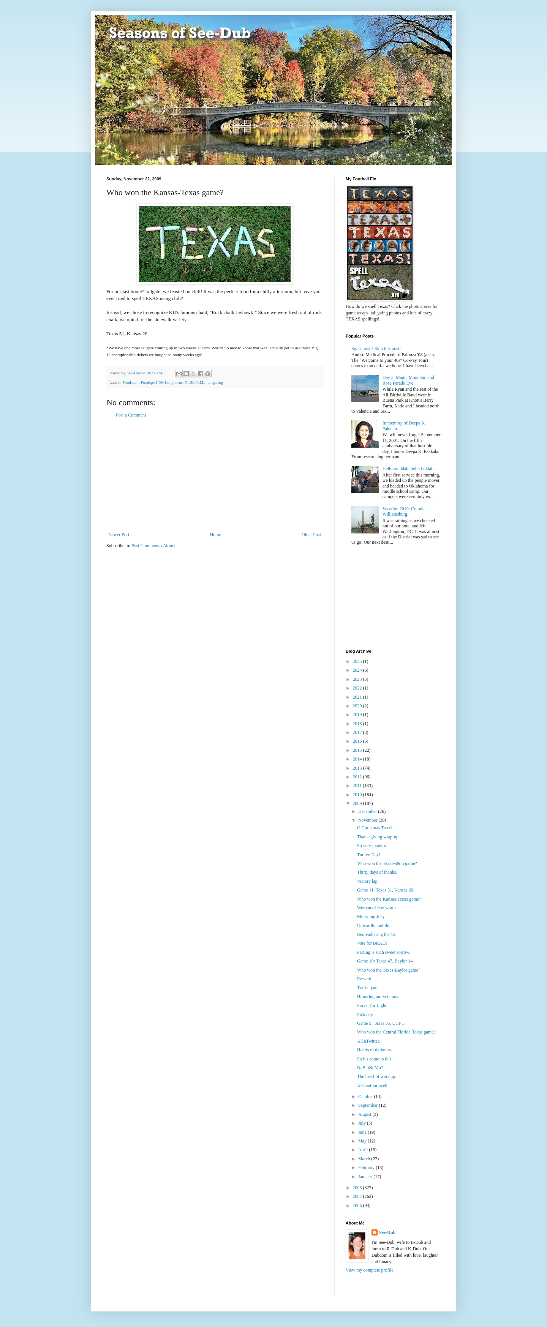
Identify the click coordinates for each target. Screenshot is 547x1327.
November (368, 820)
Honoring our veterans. (378, 996)
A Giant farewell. (373, 1085)
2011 (358, 785)
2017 (358, 732)
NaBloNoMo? (370, 1067)
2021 (358, 697)
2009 (358, 803)
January (365, 1176)
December (368, 811)
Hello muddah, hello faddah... (410, 468)
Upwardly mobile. (373, 925)
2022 (358, 688)
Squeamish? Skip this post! (376, 348)
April (363, 1149)
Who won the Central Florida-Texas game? (396, 1032)
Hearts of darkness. (374, 1049)
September (368, 1105)
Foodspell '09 (152, 382)
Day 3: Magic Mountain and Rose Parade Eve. (408, 380)
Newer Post (119, 534)
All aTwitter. (368, 1041)
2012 (358, 776)
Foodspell (130, 382)
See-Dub (387, 1232)
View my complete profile (370, 1270)
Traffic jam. (368, 987)
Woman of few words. (377, 907)
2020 (358, 705)
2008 (358, 1187)
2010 (358, 794)
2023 (358, 679)
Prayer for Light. (372, 1005)
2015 (358, 750)
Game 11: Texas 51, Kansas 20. (385, 890)
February (367, 1167)
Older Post (311, 534)
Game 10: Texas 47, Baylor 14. (385, 961)
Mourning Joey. (371, 916)
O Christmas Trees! (374, 827)
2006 (358, 1205)
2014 (358, 759)
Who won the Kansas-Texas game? (389, 899)
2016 (358, 741)
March (364, 1158)
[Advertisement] (215, 475)
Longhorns (174, 382)
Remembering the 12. (377, 934)
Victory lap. (368, 881)
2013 (358, 768)
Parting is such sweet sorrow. (383, 952)
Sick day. (365, 1014)
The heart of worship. (376, 1076)
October (366, 1096)
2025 (358, 661)
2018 (358, 723)
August (365, 1114)
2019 (358, 714)
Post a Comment (131, 415)
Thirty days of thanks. (377, 872)
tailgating (215, 382)
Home (215, 534)
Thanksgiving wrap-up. (378, 836)
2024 (358, 670)
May (363, 1141)
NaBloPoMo (195, 382)
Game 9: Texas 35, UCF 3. (381, 1023)
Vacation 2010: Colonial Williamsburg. (405, 511)
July (362, 1123)
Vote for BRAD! (372, 943)
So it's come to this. (375, 1059)
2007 (358, 1196)
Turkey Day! (368, 854)
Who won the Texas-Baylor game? (388, 970)
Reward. (364, 978)
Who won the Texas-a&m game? (387, 863)
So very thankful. (373, 845)
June (363, 1132)
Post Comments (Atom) (153, 545)
